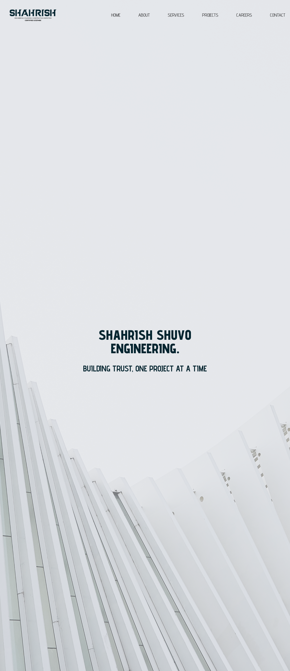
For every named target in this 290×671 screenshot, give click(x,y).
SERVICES (176, 15)
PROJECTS (210, 15)
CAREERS (244, 15)
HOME (115, 15)
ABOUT (144, 15)
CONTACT (277, 15)
